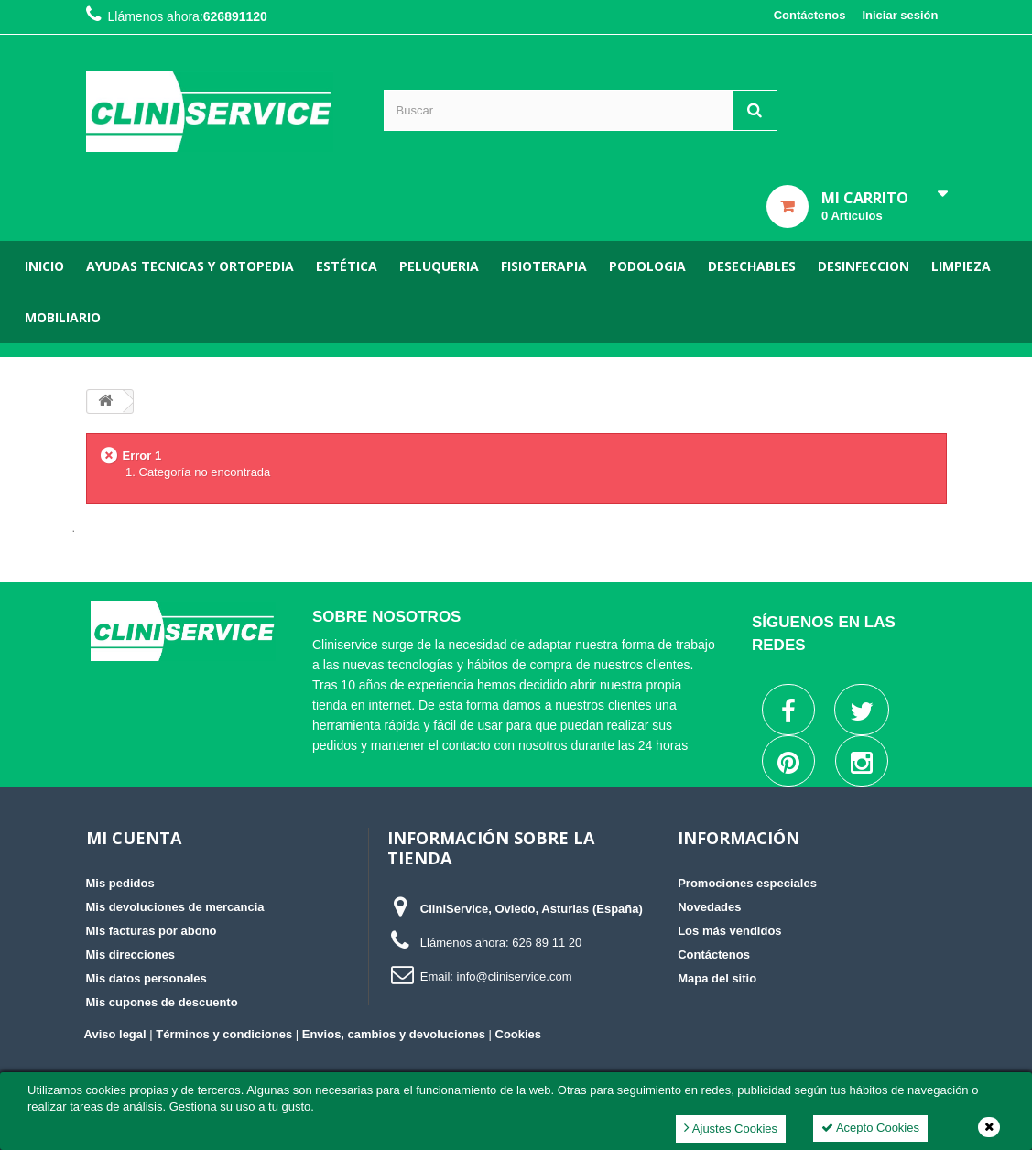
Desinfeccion (863, 266)
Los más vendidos (729, 931)
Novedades (709, 907)
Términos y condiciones (224, 1034)
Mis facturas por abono (151, 931)
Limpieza (961, 266)
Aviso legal (115, 1034)
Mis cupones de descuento (162, 1002)
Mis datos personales (146, 978)
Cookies (518, 1034)
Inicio (44, 266)
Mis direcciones (131, 954)
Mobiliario (63, 317)
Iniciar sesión (900, 15)
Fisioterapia (544, 266)
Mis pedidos (120, 883)
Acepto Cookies (870, 1127)
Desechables (752, 266)
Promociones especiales (747, 883)
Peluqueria (439, 266)
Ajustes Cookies (730, 1127)
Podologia (647, 266)
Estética (346, 266)
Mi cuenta (133, 838)
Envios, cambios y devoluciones (393, 1034)
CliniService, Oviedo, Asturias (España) (531, 909)
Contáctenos (810, 15)
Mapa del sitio (717, 978)
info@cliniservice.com (514, 976)
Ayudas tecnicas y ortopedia (190, 266)
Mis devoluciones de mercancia (175, 907)
